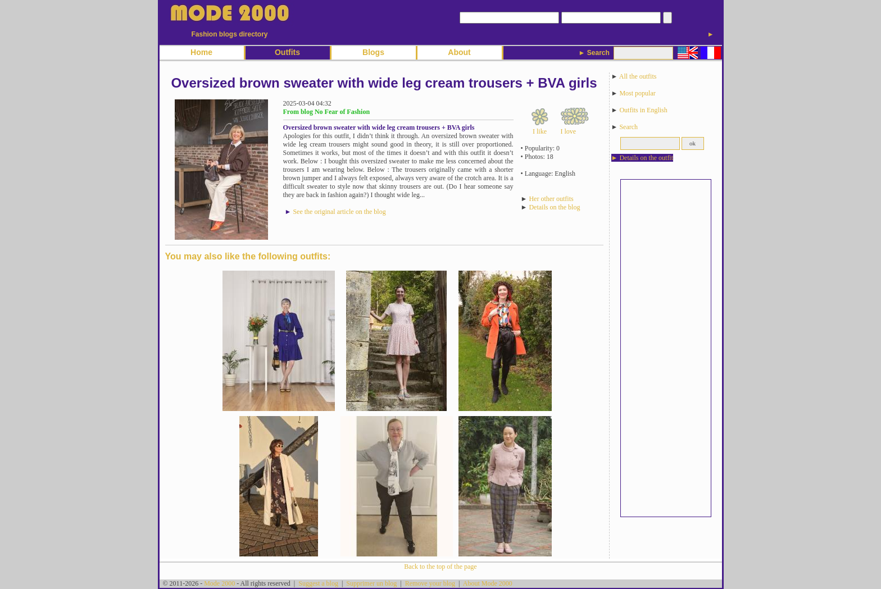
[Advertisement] (666, 348)
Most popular (637, 93)
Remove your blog (430, 583)
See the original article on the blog (339, 212)
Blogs (373, 52)
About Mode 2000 (487, 583)
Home (201, 52)
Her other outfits (551, 199)
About (459, 52)
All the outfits (638, 76)
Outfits (287, 52)
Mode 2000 (219, 583)
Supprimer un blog (371, 583)
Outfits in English (643, 110)
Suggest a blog (318, 583)
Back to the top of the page (440, 566)
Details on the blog (554, 207)
